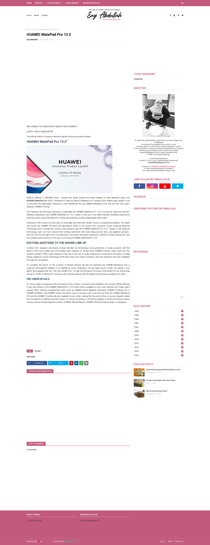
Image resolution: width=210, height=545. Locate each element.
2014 (159, 355)
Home (29, 15)
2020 (159, 331)
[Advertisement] (78, 63)
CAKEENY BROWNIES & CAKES (163, 166)
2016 (159, 347)
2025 (159, 311)
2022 (159, 323)
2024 (159, 315)
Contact (45, 15)
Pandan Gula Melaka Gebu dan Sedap (160, 380)
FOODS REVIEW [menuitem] (72, 3)
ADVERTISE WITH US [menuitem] (91, 3)
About (36, 15)
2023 (159, 319)
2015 (159, 351)
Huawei (35, 30)
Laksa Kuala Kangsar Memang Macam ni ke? (163, 370)
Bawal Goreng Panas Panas (156, 391)
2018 (159, 339)
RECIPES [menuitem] (38, 3)
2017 (159, 343)
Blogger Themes (70, 541)
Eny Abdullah (32, 40)
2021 (159, 327)
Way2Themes (47, 541)
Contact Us (179, 541)
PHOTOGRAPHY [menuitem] (54, 3)
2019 (159, 335)
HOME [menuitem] (29, 3)
